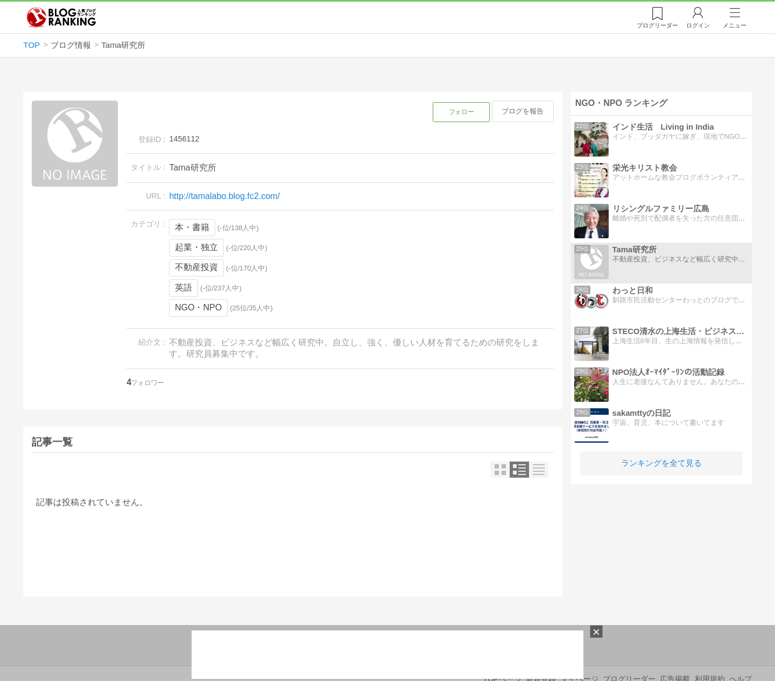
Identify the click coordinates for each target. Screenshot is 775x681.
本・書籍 (192, 227)
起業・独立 (196, 247)
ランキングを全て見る (661, 462)
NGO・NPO (198, 307)
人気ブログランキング (61, 18)
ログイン (698, 25)
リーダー (657, 25)
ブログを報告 (523, 111)
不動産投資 (196, 267)
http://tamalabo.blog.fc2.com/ (224, 196)
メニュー (734, 25)
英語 (183, 287)
